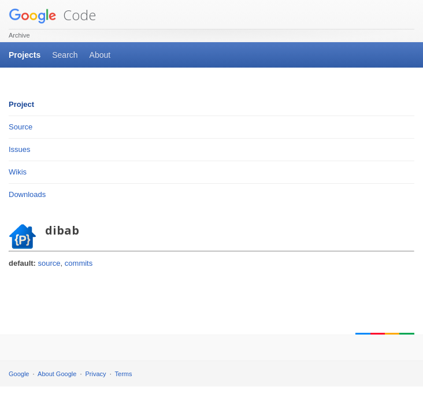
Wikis (18, 172)
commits (78, 263)
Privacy (96, 373)
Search (64, 55)
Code (52, 14)
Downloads (27, 194)
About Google (57, 373)
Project (21, 104)
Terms (123, 373)
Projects (24, 55)
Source (20, 126)
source (49, 263)
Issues (20, 149)
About (100, 55)
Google (19, 373)
